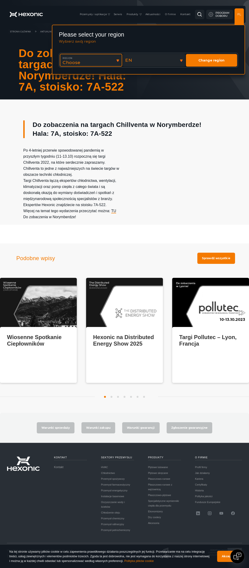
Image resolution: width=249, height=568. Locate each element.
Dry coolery (154, 517)
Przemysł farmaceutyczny (115, 484)
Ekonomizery (155, 511)
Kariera (199, 478)
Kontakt (59, 467)
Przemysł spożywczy (112, 478)
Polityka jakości (203, 496)
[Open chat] (237, 556)
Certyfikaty (201, 484)
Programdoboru (222, 14)
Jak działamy (202, 473)
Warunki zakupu (98, 427)
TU (113, 211)
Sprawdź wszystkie (216, 258)
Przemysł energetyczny (114, 490)
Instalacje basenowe (112, 496)
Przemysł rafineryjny (112, 524)
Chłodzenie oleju (110, 512)
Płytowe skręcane (158, 473)
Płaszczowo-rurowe (159, 478)
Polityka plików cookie (139, 561)
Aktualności (48, 31)
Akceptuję (229, 556)
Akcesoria (153, 523)
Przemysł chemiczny (112, 518)
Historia (199, 490)
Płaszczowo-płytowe (159, 495)
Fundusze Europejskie (207, 502)
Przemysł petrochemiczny (115, 530)
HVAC (104, 467)
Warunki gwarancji (141, 427)
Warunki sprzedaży (55, 427)
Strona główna (20, 31)
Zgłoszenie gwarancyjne (189, 427)
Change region (212, 60)
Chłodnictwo (108, 473)
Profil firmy (201, 467)
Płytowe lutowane (158, 467)
